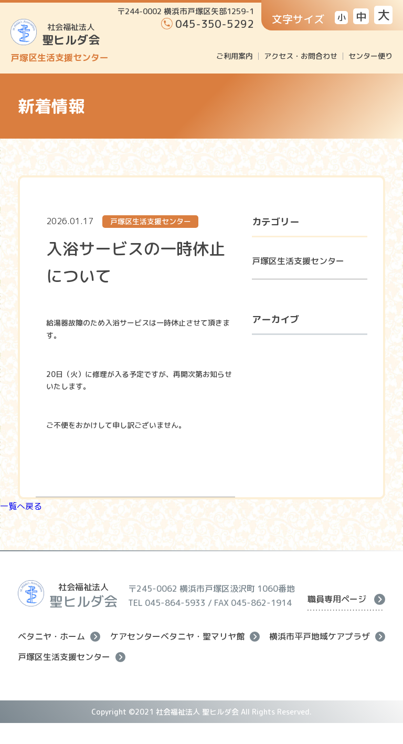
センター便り (370, 56)
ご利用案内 (234, 56)
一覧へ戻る (21, 506)
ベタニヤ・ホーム (59, 637)
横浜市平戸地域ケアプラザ (327, 637)
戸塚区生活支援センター (298, 261)
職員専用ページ (346, 599)
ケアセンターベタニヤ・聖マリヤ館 (185, 637)
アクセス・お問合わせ (300, 56)
